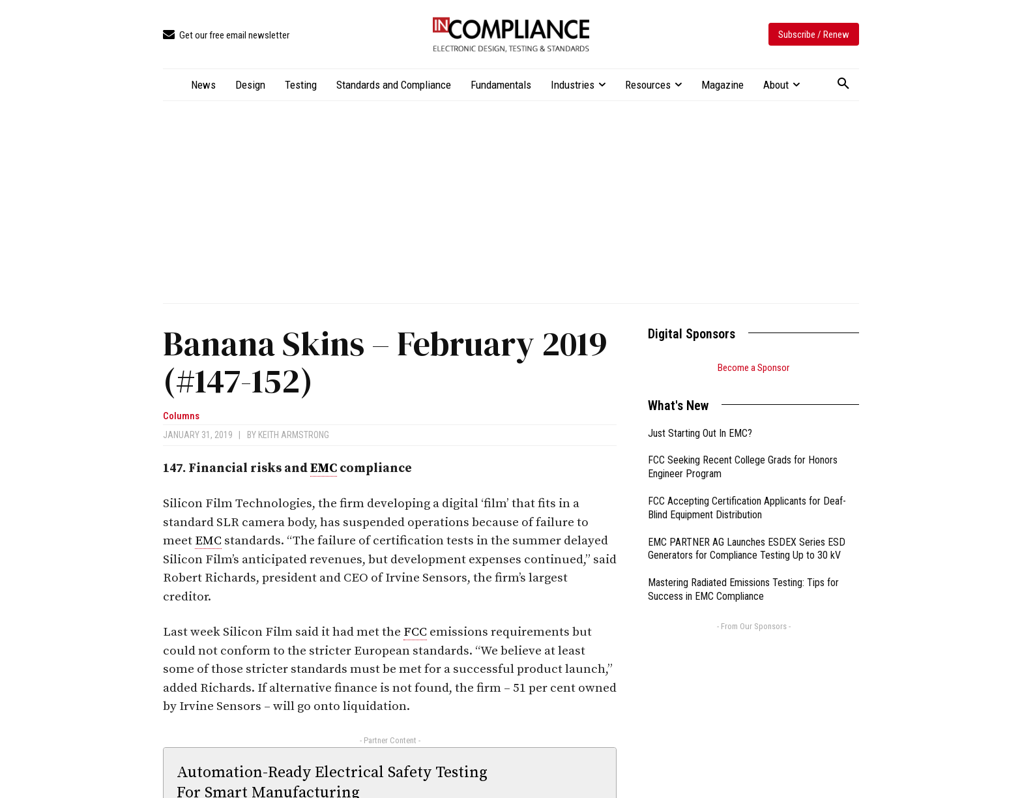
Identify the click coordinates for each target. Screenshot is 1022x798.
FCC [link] (415, 632)
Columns (181, 416)
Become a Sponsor (753, 368)
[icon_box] (226, 35)
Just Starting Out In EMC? (700, 433)
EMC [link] (323, 468)
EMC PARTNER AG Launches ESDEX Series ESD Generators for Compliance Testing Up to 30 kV (746, 549)
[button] (843, 84)
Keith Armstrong (293, 435)
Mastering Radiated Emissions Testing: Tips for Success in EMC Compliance (743, 589)
